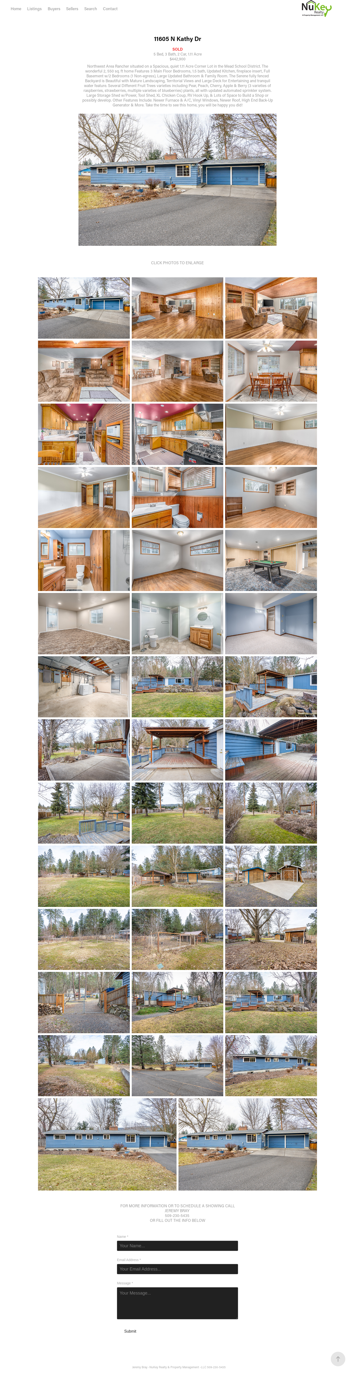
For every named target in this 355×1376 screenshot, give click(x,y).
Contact (110, 8)
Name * (122, 1236)
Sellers (72, 8)
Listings (34, 8)
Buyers (54, 8)
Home (16, 8)
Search (90, 8)
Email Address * (129, 1260)
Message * (125, 1283)
